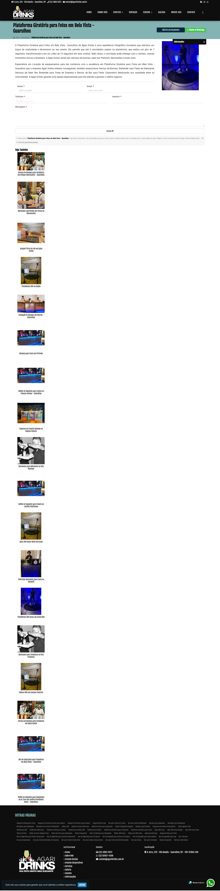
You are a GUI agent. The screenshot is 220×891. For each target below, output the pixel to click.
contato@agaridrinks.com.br (76, 2)
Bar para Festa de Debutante (137, 824)
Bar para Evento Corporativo (71, 840)
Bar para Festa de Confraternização (117, 840)
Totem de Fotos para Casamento (61, 834)
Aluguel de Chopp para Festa (26, 824)
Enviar (110, 131)
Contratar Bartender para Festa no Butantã (31, 581)
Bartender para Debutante (25, 827)
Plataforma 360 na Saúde (31, 287)
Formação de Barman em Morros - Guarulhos (31, 316)
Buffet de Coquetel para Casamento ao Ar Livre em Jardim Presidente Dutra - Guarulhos (31, 800)
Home (89, 12)
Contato (191, 12)
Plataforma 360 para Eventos (56, 830)
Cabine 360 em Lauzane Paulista (31, 693)
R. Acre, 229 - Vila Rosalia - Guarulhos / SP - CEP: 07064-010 (172, 852)
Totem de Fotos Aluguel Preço (39, 834)
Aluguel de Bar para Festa (168, 834)
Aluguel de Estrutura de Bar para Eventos (51, 824)
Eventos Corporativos (74, 863)
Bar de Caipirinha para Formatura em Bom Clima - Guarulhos (31, 761)
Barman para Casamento (157, 824)
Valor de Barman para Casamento (100, 834)
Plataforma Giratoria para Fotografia (116, 830)
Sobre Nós (102, 12)
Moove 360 (176, 12)
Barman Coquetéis (165, 840)
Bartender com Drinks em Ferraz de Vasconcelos (31, 212)
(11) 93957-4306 (106, 856)
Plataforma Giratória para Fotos (141, 830)
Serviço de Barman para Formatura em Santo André (31, 722)
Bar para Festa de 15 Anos (116, 824)
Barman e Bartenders (181, 840)
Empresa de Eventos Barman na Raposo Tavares (31, 430)
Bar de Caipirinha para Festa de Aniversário (61, 837)
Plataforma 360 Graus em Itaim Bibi (31, 617)
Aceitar (82, 885)
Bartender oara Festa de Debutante (47, 827)
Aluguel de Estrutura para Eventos (79, 824)
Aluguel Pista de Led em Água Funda (31, 250)
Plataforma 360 (22, 830)
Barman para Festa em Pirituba (31, 354)
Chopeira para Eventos (143, 827)
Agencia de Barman (151, 834)
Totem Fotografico (81, 834)
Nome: (20, 87)
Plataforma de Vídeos (94, 830)
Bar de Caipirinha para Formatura (89, 837)
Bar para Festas (136, 840)
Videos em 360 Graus (135, 834)
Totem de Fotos (22, 834)
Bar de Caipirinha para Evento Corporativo (30, 837)
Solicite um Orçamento (170, 30)
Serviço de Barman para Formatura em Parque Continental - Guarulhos (31, 174)
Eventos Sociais (71, 859)
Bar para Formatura (150, 840)
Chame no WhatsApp (195, 30)
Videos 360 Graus (120, 834)
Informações (70, 877)
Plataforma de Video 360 (76, 830)
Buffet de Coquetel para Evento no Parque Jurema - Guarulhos (31, 392)
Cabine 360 (65, 827)
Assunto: (116, 97)
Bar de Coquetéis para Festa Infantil (144, 837)
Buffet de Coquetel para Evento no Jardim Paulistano (31, 505)
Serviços (133, 12)
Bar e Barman (183, 837)
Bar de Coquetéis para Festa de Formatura (116, 837)
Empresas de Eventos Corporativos (164, 827)
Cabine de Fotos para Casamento (102, 827)
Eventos (118, 12)
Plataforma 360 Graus (37, 830)
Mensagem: (21, 107)
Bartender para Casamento (176, 824)
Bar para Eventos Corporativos (93, 840)
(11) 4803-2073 (55, 2)
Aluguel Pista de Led (99, 824)
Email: (90, 87)
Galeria (161, 12)
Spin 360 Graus (160, 830)
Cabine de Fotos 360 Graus (80, 827)
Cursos (147, 12)
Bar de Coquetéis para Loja (167, 837)
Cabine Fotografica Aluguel (124, 827)
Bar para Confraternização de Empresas (46, 840)
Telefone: (20, 97)
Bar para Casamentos (23, 840)
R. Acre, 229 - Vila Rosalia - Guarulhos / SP (29, 2)
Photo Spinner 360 (184, 827)
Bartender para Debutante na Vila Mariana (31, 468)
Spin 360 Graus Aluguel (175, 830)
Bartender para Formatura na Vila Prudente (31, 656)
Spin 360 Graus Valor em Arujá (31, 542)
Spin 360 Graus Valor (192, 830)
